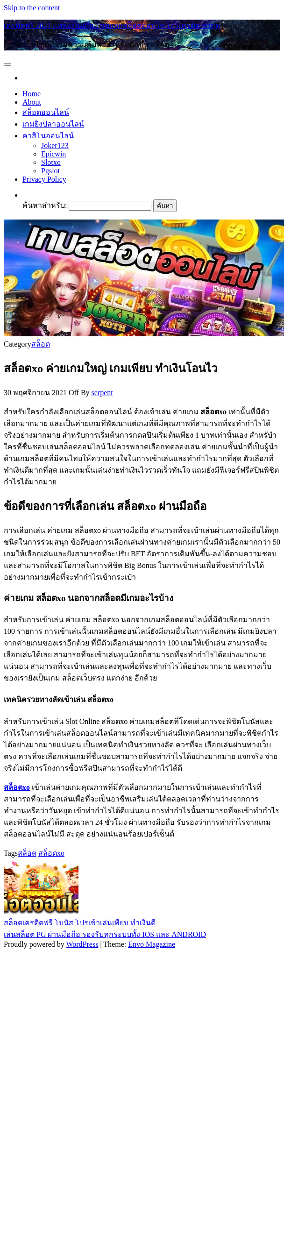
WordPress (82, 944)
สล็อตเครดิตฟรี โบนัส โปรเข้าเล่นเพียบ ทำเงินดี (80, 923)
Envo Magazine (151, 944)
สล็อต (40, 344)
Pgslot (50, 171)
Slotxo (51, 162)
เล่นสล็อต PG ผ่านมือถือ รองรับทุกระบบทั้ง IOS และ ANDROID (105, 934)
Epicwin (53, 154)
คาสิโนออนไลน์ (48, 136)
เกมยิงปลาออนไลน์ (53, 124)
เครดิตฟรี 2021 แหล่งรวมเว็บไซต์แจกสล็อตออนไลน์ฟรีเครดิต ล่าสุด (112, 25)
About (31, 102)
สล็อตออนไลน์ (45, 112)
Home (31, 94)
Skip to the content (32, 8)
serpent (102, 393)
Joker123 (55, 145)
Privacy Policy (44, 179)
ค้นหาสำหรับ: (44, 205)
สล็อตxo (51, 853)
